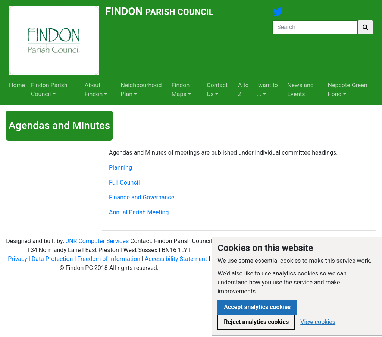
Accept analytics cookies (257, 307)
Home (17, 85)
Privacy (17, 258)
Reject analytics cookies (256, 321)
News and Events (300, 90)
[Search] (315, 27)
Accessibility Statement (176, 258)
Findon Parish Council (49, 90)
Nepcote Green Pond (347, 90)
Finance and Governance (141, 197)
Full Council (124, 182)
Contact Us (217, 90)
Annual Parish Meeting (139, 212)
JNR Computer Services (97, 241)
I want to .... (266, 90)
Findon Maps (181, 90)
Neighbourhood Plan (141, 90)
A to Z (243, 90)
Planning (120, 167)
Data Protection (52, 258)
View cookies (317, 321)
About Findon (94, 90)
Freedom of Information (108, 258)
